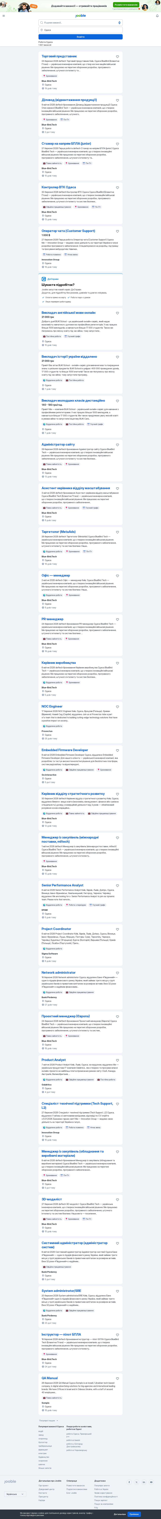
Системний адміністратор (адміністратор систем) (75, 1245)
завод (41, 1435)
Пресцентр (43, 1496)
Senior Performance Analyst (62, 885)
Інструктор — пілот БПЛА (61, 1334)
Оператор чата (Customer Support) (68, 231)
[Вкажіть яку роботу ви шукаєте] (81, 22)
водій (41, 1431)
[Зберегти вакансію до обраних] (117, 56)
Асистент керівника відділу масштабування (76, 488)
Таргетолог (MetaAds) (59, 532)
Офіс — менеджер (56, 575)
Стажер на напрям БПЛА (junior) (66, 143)
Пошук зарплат (101, 1500)
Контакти (43, 1493)
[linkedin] (144, 1482)
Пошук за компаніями (103, 1504)
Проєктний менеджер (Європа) (66, 1016)
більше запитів (45, 1468)
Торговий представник (59, 56)
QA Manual (50, 1378)
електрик (43, 1453)
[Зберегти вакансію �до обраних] (117, 1243)
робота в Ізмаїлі (73, 1440)
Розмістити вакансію (126, 4)
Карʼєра (42, 1500)
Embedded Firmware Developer (65, 750)
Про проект (43, 1485)
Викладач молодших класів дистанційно (73, 400)
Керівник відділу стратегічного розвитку (73, 794)
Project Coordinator (56, 929)
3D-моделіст (52, 1199)
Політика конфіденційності (106, 1496)
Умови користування (103, 1493)
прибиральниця (45, 1446)
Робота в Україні (101, 1489)
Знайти (81, 37)
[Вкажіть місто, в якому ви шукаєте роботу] (81, 30)
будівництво (44, 1457)
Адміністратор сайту (58, 444)
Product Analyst (54, 1060)
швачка (42, 1464)
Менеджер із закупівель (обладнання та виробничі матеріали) (73, 1153)
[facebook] (129, 1482)
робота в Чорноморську (77, 1450)
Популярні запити (102, 1485)
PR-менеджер (52, 619)
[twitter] (136, 1482)
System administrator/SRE (61, 1291)
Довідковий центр (46, 1489)
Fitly (96, 1508)
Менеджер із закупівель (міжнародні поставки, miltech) (70, 839)
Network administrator (59, 972)
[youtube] (151, 1482)
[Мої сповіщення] (157, 15)
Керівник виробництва (59, 663)
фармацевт (43, 1450)
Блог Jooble (72, 1493)
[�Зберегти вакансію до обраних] (117, 1104)
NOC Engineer (52, 706)
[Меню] (3, 15)
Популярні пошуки (49, 1420)
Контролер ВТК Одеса (59, 187)
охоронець (43, 1438)
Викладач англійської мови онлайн (68, 313)
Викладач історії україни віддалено (69, 356)
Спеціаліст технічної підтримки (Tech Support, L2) (77, 1106)
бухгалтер (43, 1442)
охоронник (43, 1461)
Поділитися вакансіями (77, 1489)
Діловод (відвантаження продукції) (69, 100)
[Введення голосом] (119, 22)
